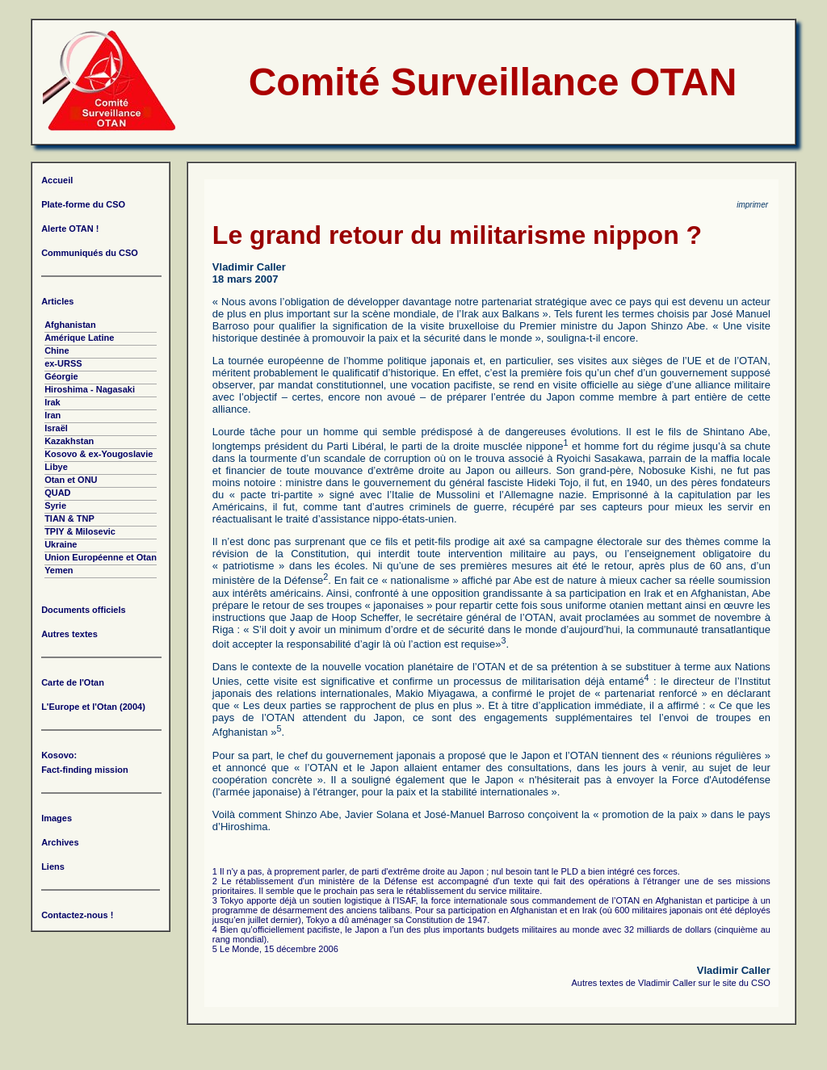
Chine (56, 350)
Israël (56, 428)
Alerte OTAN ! (70, 228)
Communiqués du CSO (89, 253)
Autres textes (69, 634)
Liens (53, 866)
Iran (52, 415)
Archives (59, 842)
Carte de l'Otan (72, 682)
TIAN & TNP (69, 518)
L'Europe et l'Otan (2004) (93, 706)
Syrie (55, 505)
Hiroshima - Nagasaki (89, 389)
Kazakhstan (69, 441)
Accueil (57, 180)
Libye (56, 467)
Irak (52, 402)
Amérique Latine (79, 337)
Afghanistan (70, 324)
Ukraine (60, 544)
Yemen (58, 570)
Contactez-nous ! (77, 915)
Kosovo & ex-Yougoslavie (98, 454)
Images (56, 818)
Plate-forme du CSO (83, 204)
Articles (57, 301)
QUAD (57, 492)
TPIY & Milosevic (79, 531)
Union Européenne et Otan (100, 557)
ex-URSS (63, 363)
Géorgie (61, 376)
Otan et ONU (70, 480)
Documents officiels (83, 610)
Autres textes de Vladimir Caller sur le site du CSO (671, 983)
